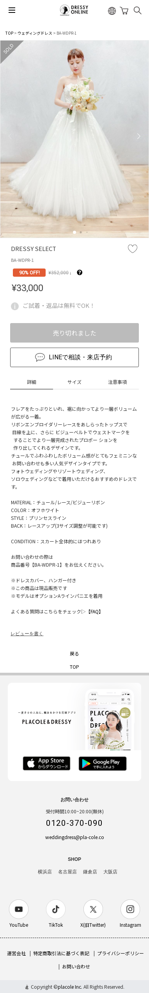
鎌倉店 (90, 872)
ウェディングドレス (35, 33)
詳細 (31, 381)
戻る (74, 653)
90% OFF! (29, 273)
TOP (9, 33)
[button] (74, 232)
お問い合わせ (76, 966)
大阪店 (110, 872)
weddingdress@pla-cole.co (74, 837)
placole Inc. (70, 986)
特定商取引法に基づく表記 (61, 953)
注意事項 (117, 381)
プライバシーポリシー (120, 953)
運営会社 (16, 953)
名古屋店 (67, 872)
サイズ (74, 381)
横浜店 (45, 872)
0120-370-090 (74, 823)
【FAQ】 (94, 611)
